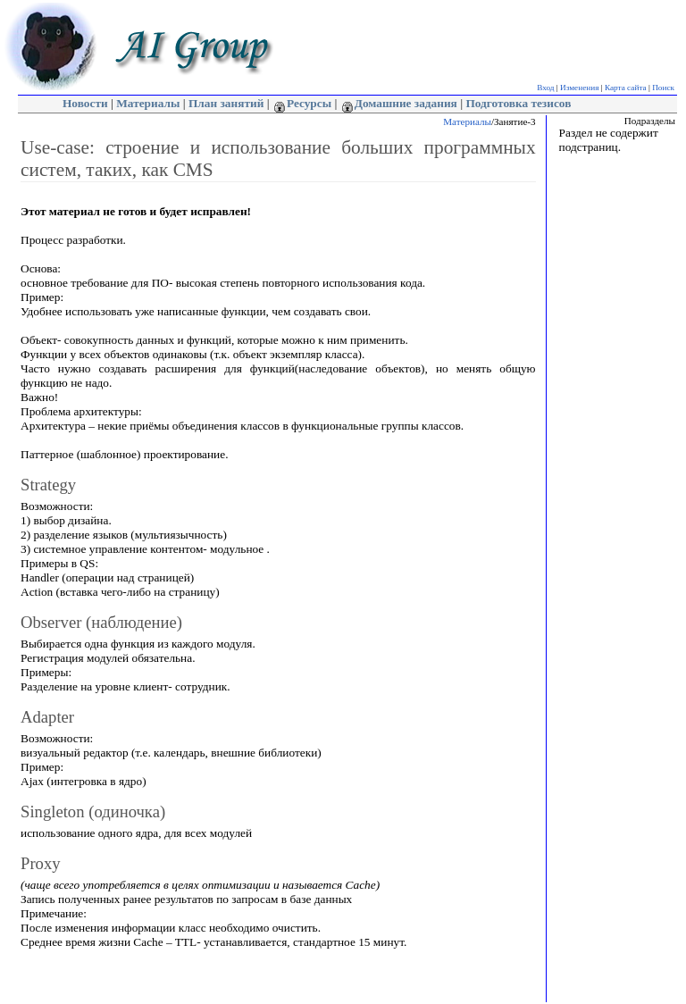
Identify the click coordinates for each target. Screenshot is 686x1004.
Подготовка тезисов (518, 103)
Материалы (148, 103)
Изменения (579, 87)
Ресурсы (302, 103)
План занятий (226, 103)
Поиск (663, 87)
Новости (85, 103)
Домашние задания (399, 103)
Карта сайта (626, 87)
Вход (545, 87)
